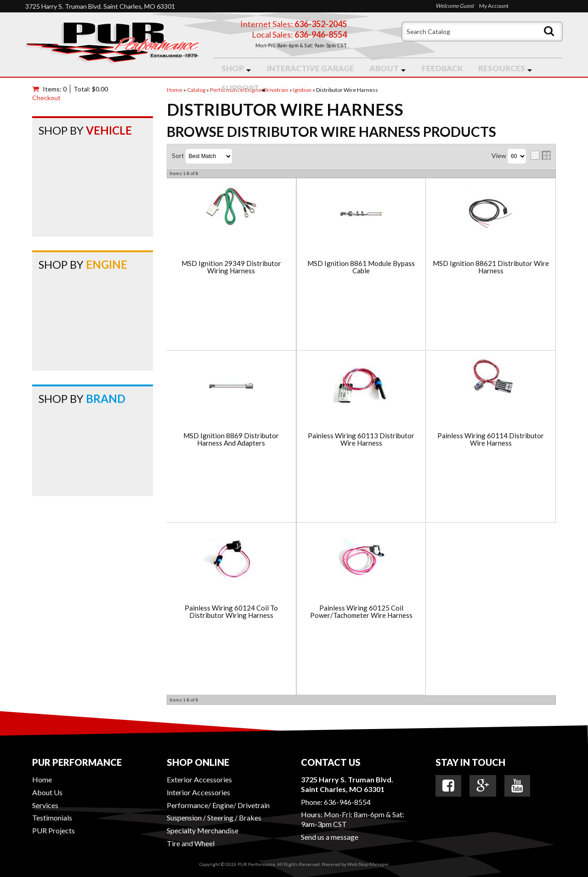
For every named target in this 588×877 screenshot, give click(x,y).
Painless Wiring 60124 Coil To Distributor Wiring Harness (231, 611)
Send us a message (329, 836)
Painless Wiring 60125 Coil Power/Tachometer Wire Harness (361, 611)
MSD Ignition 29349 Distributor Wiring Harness (231, 267)
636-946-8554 (347, 802)
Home (42, 779)
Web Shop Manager (367, 864)
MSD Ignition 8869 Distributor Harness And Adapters (231, 439)
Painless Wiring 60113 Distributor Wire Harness (361, 439)
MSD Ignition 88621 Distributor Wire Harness (491, 267)
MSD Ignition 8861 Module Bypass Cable (361, 267)
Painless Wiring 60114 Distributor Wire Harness (490, 439)
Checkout (46, 98)
